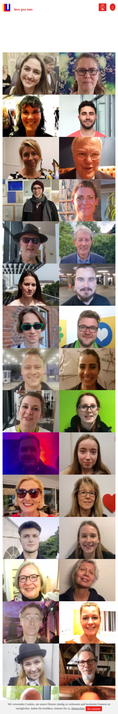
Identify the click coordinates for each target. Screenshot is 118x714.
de (102, 9)
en (102, 5)
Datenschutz (78, 708)
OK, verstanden (93, 708)
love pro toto (23, 9)
